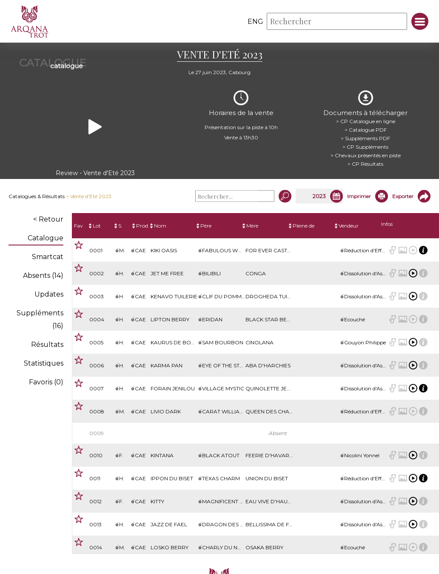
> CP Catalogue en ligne (365, 121)
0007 (96, 388)
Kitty (157, 501)
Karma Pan (166, 365)
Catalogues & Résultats (37, 196)
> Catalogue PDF (366, 130)
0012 (95, 501)
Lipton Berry (170, 319)
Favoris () (46, 382)
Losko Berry (169, 547)
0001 (96, 250)
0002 (96, 273)
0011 (94, 478)
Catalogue (45, 238)
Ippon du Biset (172, 478)
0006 (96, 365)
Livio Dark (166, 411)
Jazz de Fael (169, 524)
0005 (96, 342)
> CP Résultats (365, 164)
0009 (96, 433)
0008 (96, 411)
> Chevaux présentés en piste (366, 155)
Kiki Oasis (164, 250)
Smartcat (47, 257)
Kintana (162, 455)
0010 (96, 455)
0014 (95, 547)
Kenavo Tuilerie (174, 296)
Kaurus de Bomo (175, 342)
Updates (48, 294)
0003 (96, 296)
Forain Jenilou (173, 388)
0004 (96, 319)
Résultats (47, 344)
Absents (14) (43, 275)
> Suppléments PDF (365, 138)
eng (255, 21)
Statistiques (43, 363)
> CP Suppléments (365, 147)
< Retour (48, 219)
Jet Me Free (167, 273)
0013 (95, 524)
